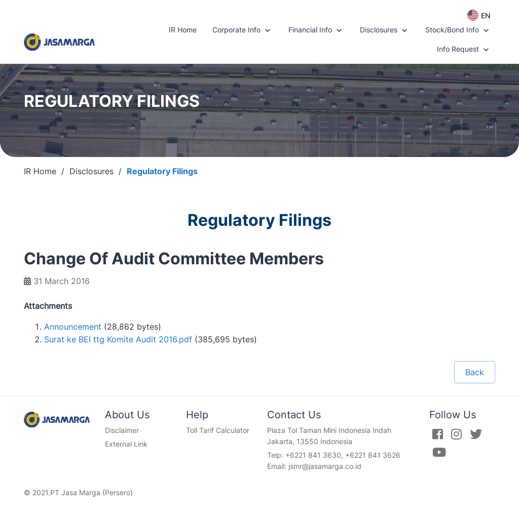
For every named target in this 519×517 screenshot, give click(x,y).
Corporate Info (242, 30)
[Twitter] (476, 434)
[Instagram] (456, 434)
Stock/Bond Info (458, 30)
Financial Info (316, 30)
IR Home (183, 29)
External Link (126, 444)
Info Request (464, 50)
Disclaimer (122, 430)
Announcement (72, 327)
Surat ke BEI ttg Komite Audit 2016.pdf (118, 339)
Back (474, 372)
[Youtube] (439, 452)
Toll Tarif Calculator (217, 430)
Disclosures (385, 30)
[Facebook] (437, 434)
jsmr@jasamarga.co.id (324, 466)
